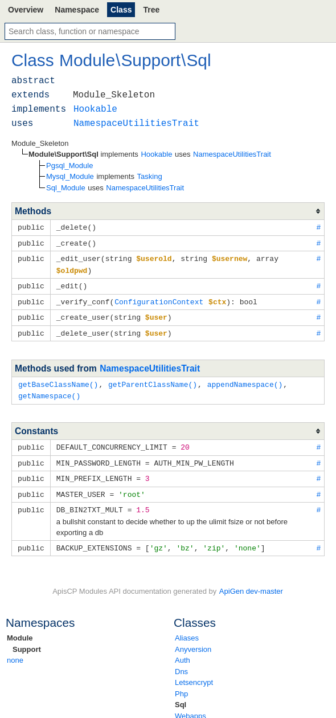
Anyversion (193, 640)
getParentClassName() (152, 379)
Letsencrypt (194, 673)
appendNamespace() (245, 379)
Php (181, 684)
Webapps (190, 707)
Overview (25, 9)
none (15, 651)
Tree (151, 9)
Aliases (187, 629)
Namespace (77, 9)
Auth (182, 651)
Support (27, 640)
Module (20, 629)
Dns (181, 662)
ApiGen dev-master (251, 582)
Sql (180, 695)
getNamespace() (49, 390)
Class (121, 9)
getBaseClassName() (58, 379)
